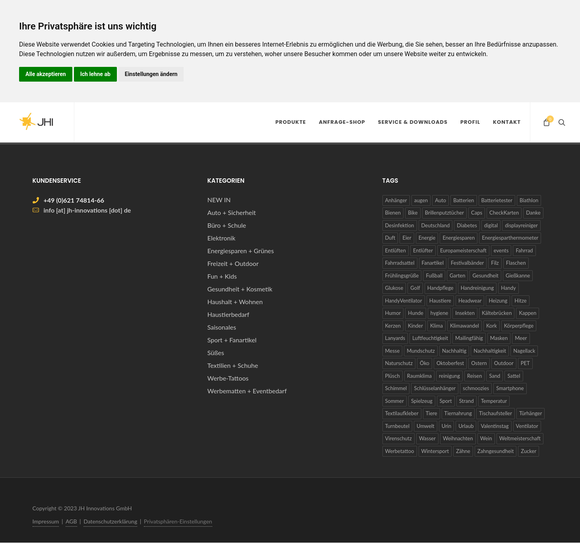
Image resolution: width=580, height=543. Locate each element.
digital (491, 225)
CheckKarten (504, 212)
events (501, 250)
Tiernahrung (458, 413)
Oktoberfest (450, 363)
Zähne (463, 451)
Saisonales (222, 327)
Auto (440, 200)
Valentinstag (494, 426)
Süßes (216, 352)
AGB (71, 521)
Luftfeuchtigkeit (430, 338)
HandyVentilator (403, 300)
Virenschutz (398, 438)
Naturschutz (399, 363)
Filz (495, 263)
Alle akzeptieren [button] (45, 74)
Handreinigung (477, 288)
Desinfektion (399, 225)
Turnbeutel (397, 426)
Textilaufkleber (402, 413)
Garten (457, 275)
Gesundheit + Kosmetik (240, 289)
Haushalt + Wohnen (235, 301)
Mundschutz (421, 351)
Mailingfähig (469, 338)
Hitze (520, 300)
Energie (427, 237)
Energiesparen (458, 237)
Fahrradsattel (400, 263)
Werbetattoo (399, 451)
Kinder (415, 325)
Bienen (393, 212)
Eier (406, 237)
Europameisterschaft (463, 250)
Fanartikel (433, 263)
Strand (466, 401)
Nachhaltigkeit (489, 351)
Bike (413, 212)
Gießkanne (518, 275)
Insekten (465, 313)
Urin (446, 426)
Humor (393, 313)
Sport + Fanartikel (232, 340)
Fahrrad (524, 250)
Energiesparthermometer (510, 237)
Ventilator (527, 426)
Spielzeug (422, 401)
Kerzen (393, 325)
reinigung (449, 376)
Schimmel (396, 388)
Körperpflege (518, 325)
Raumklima (419, 376)
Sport (446, 401)
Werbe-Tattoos (228, 378)
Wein (486, 438)
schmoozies (476, 388)
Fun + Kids (222, 276)
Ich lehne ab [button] (95, 74)
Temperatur (494, 401)
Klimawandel (464, 325)
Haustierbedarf (229, 314)
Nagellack (524, 351)
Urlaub (465, 426)
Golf (415, 288)
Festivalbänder (467, 263)
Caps (476, 212)
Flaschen (516, 263)
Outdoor (504, 363)
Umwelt (426, 426)
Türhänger (530, 413)
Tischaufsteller (495, 413)
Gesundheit (485, 275)
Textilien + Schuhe (233, 365)
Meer (521, 338)
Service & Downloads (413, 122)
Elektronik (222, 238)
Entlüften (395, 250)
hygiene (439, 313)
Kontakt (507, 122)
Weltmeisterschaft (520, 438)
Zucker (528, 451)
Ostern (479, 363)
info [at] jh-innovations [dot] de (87, 210)
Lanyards (395, 338)
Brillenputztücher (444, 212)
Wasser (427, 438)
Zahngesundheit (495, 451)
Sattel (513, 376)
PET (525, 363)
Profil (470, 122)
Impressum (46, 521)
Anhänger (396, 200)
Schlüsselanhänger (435, 388)
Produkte (290, 122)
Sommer (394, 401)
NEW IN (219, 199)
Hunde (415, 313)
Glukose (394, 288)
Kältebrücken (497, 313)
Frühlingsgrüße (402, 275)
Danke (533, 212)
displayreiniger (521, 225)
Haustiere (440, 300)
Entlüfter (423, 250)
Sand (494, 376)
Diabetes (467, 225)
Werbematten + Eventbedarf (247, 391)
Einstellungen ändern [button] (151, 74)
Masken (499, 338)
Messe (392, 351)
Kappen (527, 313)
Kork (491, 325)
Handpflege (440, 288)
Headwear (470, 300)
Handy (508, 288)
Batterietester (496, 200)
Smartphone (510, 388)
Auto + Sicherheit (232, 212)
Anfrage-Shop (342, 122)
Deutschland (435, 225)
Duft (390, 237)
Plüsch (392, 376)
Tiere (431, 413)
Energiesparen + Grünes (241, 250)
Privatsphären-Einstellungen (178, 521)
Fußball (434, 275)
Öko (424, 363)
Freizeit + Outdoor (233, 263)
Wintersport (435, 451)
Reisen (474, 376)
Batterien (463, 200)
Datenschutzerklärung (110, 521)
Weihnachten (458, 438)
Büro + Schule (227, 225)
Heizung (498, 300)
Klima (436, 325)
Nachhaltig (454, 351)
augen (421, 200)
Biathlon (529, 200)
